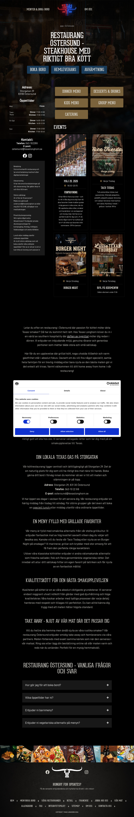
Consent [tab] (31, 391)
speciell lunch (41, 507)
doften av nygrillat (78, 336)
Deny (32, 431)
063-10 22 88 (72, 489)
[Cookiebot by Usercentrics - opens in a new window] (108, 384)
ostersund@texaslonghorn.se (71, 493)
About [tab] (102, 391)
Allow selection (66, 431)
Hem (61, 26)
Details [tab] (67, 391)
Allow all (102, 431)
